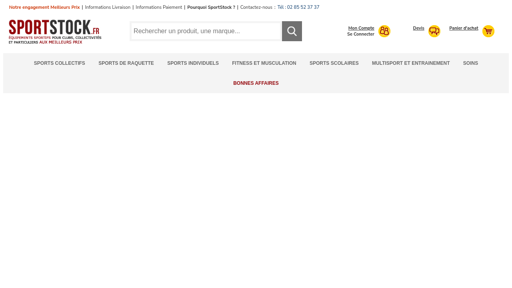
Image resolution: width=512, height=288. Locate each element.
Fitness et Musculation (264, 63)
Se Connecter (360, 34)
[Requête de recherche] (206, 31)
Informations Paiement (159, 7)
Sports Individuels (193, 63)
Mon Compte (361, 28)
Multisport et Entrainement (411, 63)
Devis (418, 28)
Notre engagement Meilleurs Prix (44, 7)
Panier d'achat (463, 28)
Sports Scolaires (334, 63)
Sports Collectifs (59, 63)
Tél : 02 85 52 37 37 (299, 7)
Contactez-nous (256, 7)
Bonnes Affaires (256, 83)
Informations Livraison (107, 7)
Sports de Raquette (126, 63)
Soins (470, 63)
